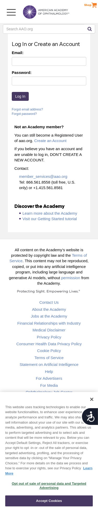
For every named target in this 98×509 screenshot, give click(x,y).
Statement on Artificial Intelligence (49, 364)
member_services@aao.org (43, 176)
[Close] (91, 399)
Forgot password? (24, 114)
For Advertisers (49, 378)
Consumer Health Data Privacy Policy (49, 344)
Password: (22, 72)
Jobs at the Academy (49, 316)
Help (49, 371)
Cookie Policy (49, 350)
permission (70, 278)
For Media (49, 385)
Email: (18, 52)
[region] (49, 450)
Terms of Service (49, 357)
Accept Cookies (49, 501)
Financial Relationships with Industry (49, 323)
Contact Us (49, 302)
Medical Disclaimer (49, 330)
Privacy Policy (49, 337)
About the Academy (49, 309)
